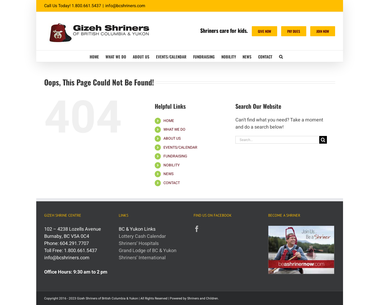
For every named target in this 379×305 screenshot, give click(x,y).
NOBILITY (171, 165)
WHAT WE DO (174, 129)
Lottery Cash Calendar (142, 236)
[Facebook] (197, 229)
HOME (168, 121)
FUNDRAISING (175, 156)
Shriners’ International (142, 257)
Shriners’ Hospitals (139, 243)
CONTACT (171, 183)
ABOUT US (172, 138)
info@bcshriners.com (125, 6)
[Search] (323, 140)
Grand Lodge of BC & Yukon (147, 250)
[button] (281, 56)
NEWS (168, 174)
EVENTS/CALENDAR (180, 147)
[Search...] (277, 140)
